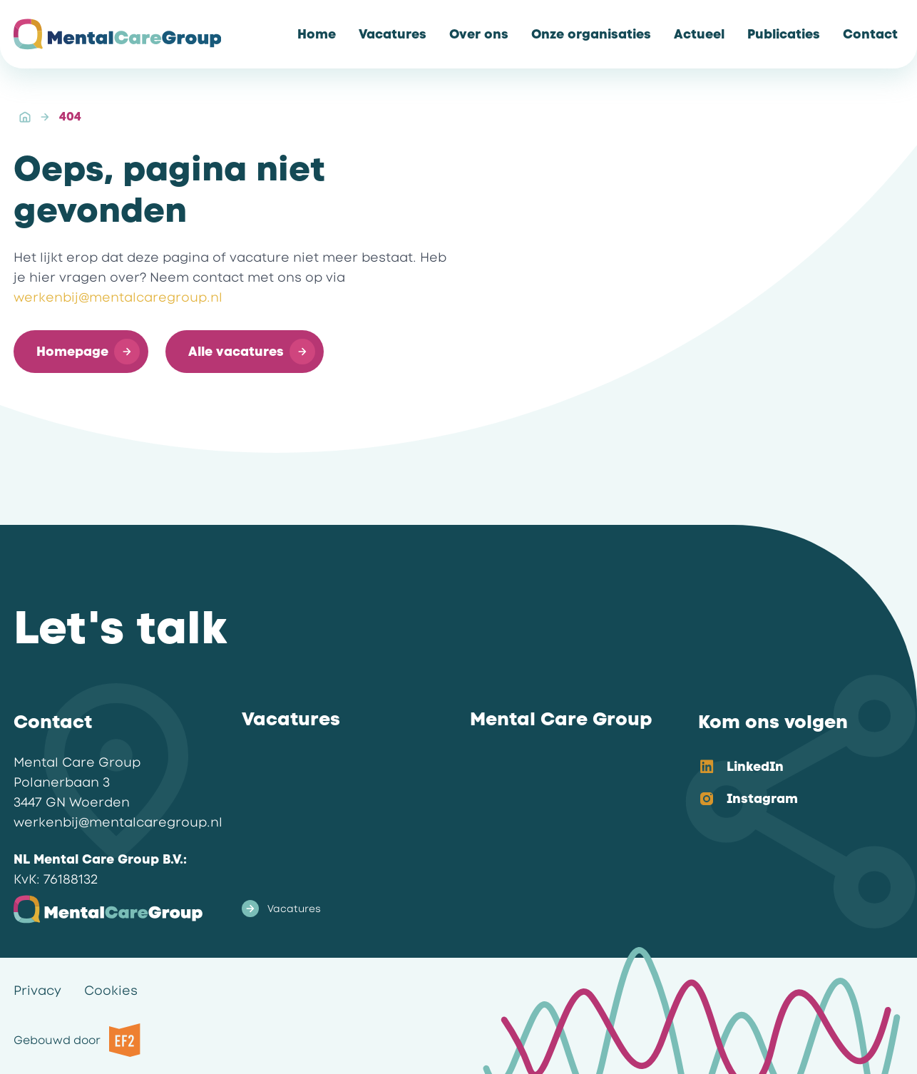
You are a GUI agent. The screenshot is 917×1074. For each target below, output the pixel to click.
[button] (81, 351)
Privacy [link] (37, 990)
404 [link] (70, 116)
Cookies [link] (111, 990)
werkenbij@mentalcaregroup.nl (118, 297)
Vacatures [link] (281, 908)
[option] (789, 767)
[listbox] (789, 783)
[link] (317, 34)
